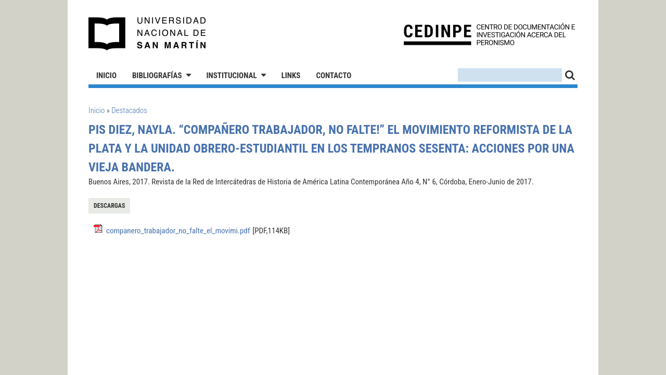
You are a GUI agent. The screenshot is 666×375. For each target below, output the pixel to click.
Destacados (129, 110)
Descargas (109, 205)
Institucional (232, 75)
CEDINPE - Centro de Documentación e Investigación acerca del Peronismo (489, 34)
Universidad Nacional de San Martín (147, 34)
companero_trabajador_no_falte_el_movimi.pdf (178, 230)
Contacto (333, 75)
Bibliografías (157, 75)
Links (291, 75)
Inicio (106, 75)
